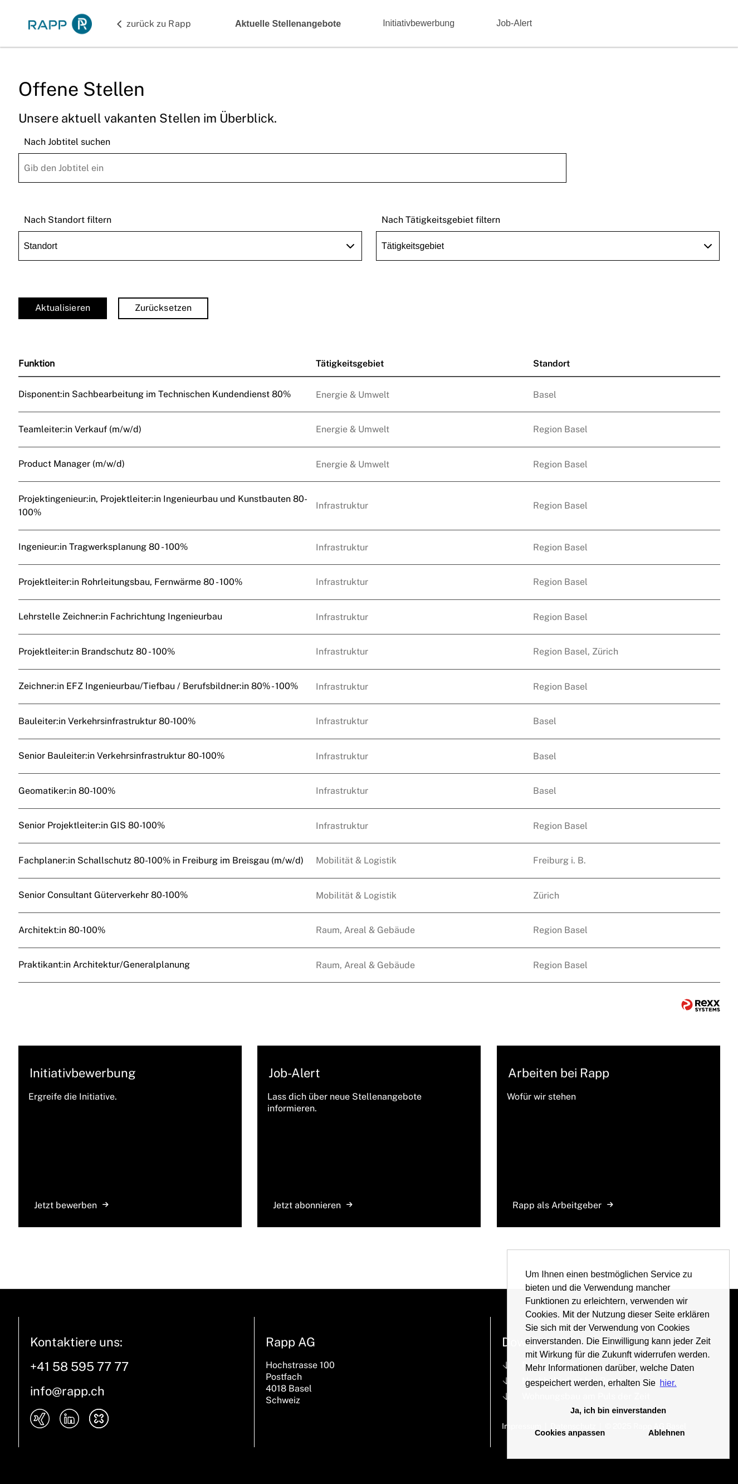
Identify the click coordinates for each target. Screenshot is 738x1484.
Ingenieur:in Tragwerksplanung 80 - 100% (103, 546)
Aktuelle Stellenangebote (288, 23)
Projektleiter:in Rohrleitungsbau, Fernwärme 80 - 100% (130, 582)
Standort (551, 363)
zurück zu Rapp (158, 23)
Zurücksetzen (163, 307)
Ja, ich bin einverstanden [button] (618, 1410)
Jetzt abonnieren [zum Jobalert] (313, 1205)
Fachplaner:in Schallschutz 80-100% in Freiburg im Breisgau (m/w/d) (161, 860)
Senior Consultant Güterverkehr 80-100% (103, 895)
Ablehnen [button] (666, 1432)
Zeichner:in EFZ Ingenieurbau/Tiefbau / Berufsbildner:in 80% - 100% (158, 686)
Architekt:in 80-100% (61, 930)
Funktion (36, 363)
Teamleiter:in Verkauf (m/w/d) (79, 429)
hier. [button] (668, 1383)
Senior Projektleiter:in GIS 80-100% (91, 825)
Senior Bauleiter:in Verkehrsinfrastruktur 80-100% (121, 755)
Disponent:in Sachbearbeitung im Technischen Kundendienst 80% (154, 394)
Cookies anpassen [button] (570, 1432)
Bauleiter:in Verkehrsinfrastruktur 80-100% (107, 721)
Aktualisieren (62, 307)
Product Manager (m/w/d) (71, 463)
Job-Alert (514, 23)
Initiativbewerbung (418, 23)
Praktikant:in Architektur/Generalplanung (104, 964)
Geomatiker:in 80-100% (66, 790)
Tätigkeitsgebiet (350, 363)
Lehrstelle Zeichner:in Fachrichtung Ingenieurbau (120, 616)
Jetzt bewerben (71, 1205)
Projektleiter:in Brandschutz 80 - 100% (96, 651)
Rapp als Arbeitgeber (562, 1205)
